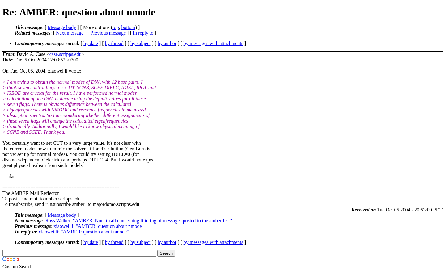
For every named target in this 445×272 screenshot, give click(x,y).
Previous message (108, 33)
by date (90, 43)
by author (167, 43)
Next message (69, 33)
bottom (128, 27)
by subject (140, 43)
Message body (62, 27)
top (115, 27)
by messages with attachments (213, 43)
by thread (114, 43)
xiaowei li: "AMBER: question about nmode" (98, 226)
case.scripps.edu (65, 54)
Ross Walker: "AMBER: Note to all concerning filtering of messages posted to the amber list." (138, 220)
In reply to (143, 33)
